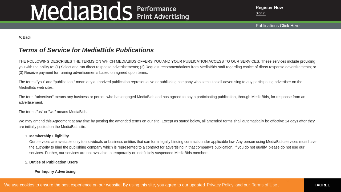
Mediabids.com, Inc (128, 10)
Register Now (269, 7)
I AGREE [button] (322, 185)
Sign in (261, 13)
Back (25, 37)
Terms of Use (264, 185)
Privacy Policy (220, 185)
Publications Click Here (278, 25)
